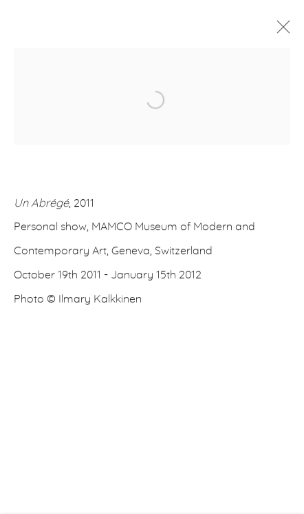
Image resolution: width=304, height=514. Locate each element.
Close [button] (280, 31)
